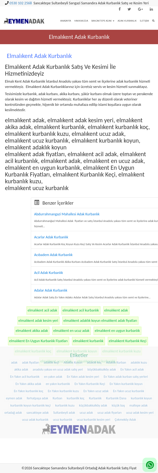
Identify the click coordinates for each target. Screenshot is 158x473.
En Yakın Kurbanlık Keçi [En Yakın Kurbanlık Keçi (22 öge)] (89, 364)
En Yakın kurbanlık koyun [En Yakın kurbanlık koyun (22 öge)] (126, 364)
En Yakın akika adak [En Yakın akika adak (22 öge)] (28, 364)
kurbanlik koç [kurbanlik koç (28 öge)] (76, 379)
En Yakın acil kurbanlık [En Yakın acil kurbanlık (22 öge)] (25, 357)
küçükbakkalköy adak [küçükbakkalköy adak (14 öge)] (93, 386)
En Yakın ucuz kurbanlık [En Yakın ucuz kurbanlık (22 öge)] (128, 371)
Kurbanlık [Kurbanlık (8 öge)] (95, 379)
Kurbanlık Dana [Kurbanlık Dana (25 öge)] (116, 379)
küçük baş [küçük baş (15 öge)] (118, 386)
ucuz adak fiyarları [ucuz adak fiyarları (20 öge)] (110, 393)
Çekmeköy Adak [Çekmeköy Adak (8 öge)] (125, 400)
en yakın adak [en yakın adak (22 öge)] (53, 357)
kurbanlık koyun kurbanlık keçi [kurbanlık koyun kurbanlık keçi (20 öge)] (30, 386)
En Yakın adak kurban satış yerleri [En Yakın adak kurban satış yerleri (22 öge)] (126, 357)
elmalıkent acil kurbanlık (81, 310)
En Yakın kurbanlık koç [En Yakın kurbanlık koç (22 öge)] (28, 371)
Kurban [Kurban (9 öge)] (57, 379)
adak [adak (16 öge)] (14, 343)
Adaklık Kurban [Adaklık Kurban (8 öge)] (116, 343)
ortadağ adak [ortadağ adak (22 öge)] (13, 393)
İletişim (144, 21)
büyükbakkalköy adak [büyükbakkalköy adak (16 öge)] (101, 350)
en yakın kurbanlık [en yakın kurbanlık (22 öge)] (58, 364)
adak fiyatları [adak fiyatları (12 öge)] (30, 343)
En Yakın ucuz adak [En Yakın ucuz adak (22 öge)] (96, 371)
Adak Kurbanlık (127, 21)
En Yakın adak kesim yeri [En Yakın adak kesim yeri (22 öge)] (83, 357)
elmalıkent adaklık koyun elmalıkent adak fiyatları (100, 320)
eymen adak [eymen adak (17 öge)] (14, 379)
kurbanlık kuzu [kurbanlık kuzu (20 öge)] (64, 386)
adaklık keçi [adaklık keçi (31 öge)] (51, 343)
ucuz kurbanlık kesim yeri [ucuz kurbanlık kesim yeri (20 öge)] (93, 400)
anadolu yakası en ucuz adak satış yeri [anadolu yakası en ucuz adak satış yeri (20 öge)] (58, 350)
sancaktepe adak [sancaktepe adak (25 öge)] (38, 393)
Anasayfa (65, 21)
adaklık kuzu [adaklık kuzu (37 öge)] (139, 343)
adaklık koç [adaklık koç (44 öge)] (94, 343)
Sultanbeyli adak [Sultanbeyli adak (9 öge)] (64, 393)
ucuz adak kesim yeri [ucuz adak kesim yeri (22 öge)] (139, 393)
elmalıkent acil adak (42, 310)
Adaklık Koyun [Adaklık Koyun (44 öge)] (73, 343)
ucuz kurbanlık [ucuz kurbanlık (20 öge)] (62, 400)
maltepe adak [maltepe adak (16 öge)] (138, 386)
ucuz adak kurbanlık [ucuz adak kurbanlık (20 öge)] (35, 400)
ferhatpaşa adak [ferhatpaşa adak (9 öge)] (37, 379)
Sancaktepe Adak (102, 21)
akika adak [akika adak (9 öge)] (21, 350)
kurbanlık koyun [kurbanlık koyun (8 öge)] (141, 379)
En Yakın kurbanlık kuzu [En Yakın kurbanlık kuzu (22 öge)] (63, 371)
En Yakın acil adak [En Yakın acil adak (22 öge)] (132, 350)
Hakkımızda (81, 21)
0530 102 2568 (20, 3)
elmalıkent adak (116, 310)
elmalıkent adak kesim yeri (38, 320)
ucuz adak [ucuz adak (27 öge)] (86, 393)
